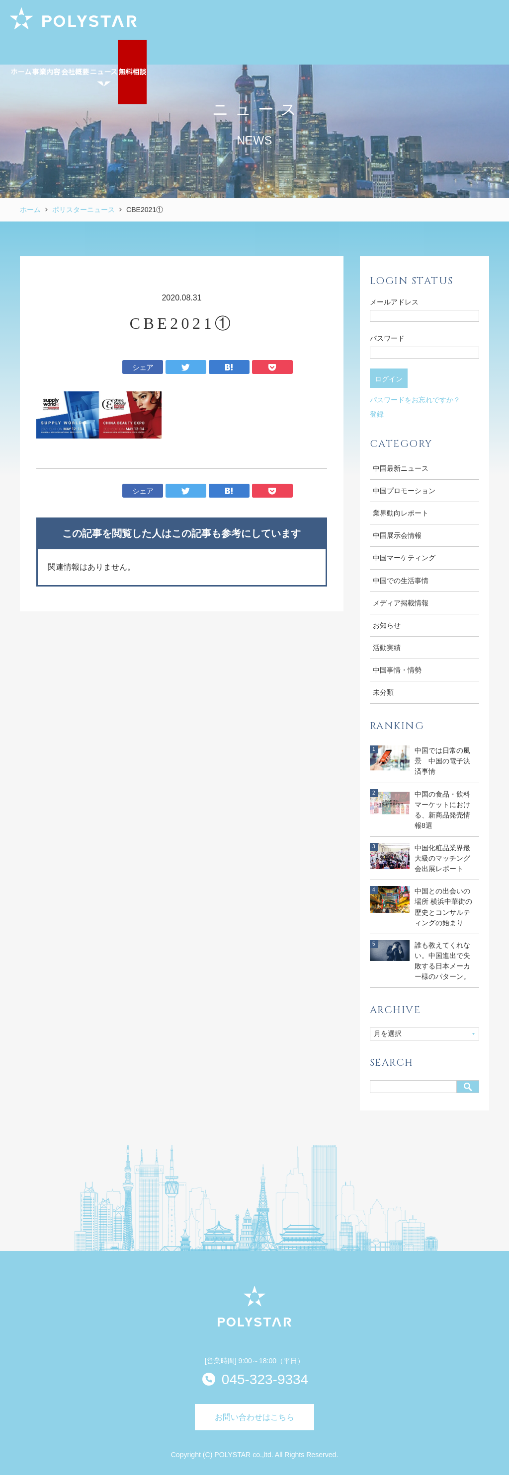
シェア (143, 367)
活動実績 (387, 648)
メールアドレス (394, 302)
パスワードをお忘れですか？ (415, 400)
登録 (377, 414)
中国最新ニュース (400, 468)
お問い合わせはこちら (254, 1417)
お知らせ (387, 625)
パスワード (387, 338)
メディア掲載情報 (400, 603)
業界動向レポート (400, 513)
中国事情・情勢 (397, 670)
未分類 (383, 692)
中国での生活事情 (400, 581)
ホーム (30, 210)
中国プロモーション (404, 491)
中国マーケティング (404, 558)
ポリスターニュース (83, 210)
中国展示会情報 (397, 535)
